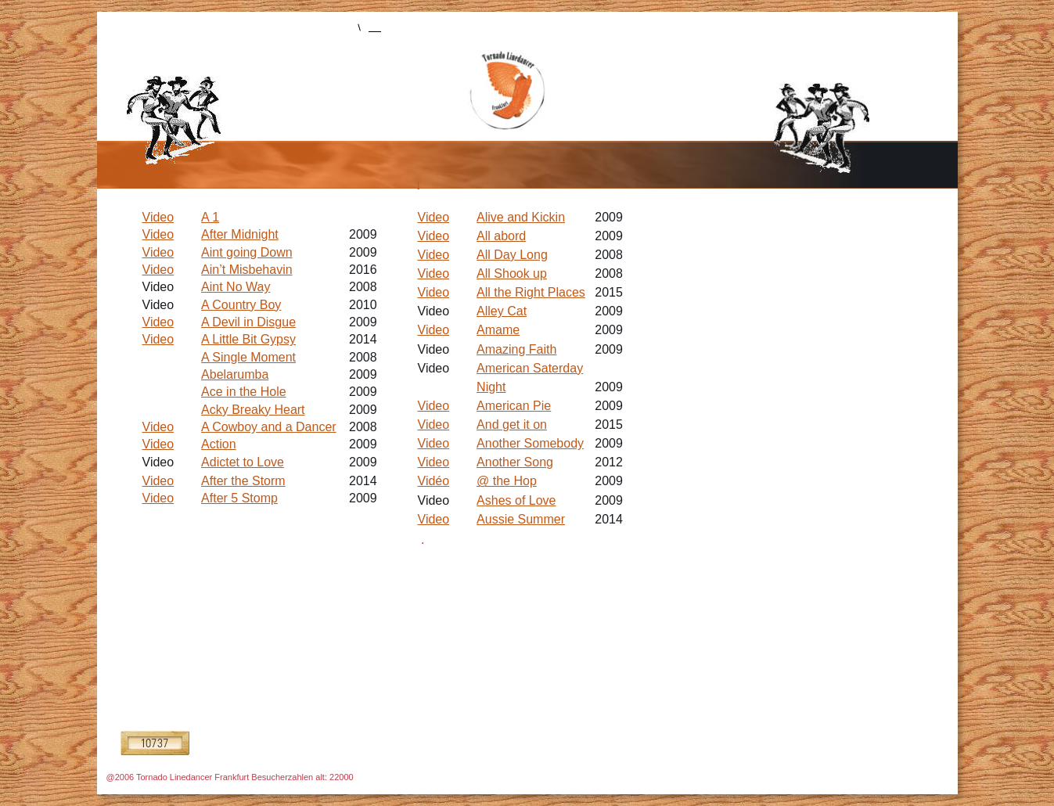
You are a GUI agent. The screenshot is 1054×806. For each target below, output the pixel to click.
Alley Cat (502, 311)
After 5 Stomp (239, 498)
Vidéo (434, 481)
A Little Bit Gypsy (248, 339)
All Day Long (512, 254)
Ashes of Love (516, 500)
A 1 (210, 217)
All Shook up (512, 273)
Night (491, 387)
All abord (501, 236)
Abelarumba (234, 374)
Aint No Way (235, 286)
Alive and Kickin (521, 217)
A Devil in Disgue (248, 322)
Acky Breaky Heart (252, 409)
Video (434, 217)
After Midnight (240, 234)
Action (218, 444)
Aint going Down (247, 252)
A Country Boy (241, 304)
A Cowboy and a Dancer (268, 427)
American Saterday (530, 368)
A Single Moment (248, 357)
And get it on (512, 424)
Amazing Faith (516, 349)
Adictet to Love (242, 462)
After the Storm (243, 481)
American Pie (514, 405)
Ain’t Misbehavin (247, 269)
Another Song (515, 462)
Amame (498, 329)
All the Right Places (531, 292)
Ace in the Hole (243, 391)
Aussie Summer (521, 519)
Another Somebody (530, 443)
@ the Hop (507, 481)
